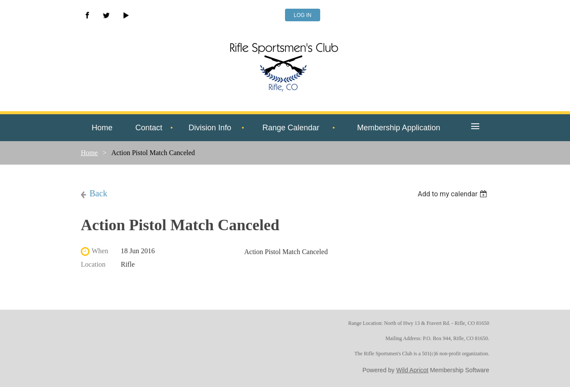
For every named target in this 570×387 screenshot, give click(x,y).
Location (93, 264)
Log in (303, 15)
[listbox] (453, 194)
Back (98, 193)
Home (89, 152)
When (100, 251)
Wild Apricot (412, 370)
